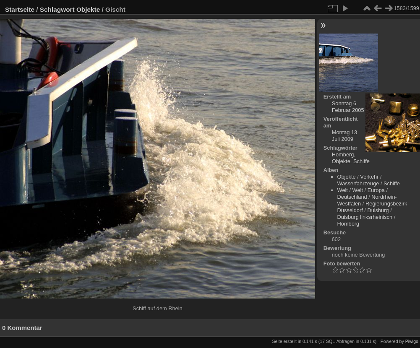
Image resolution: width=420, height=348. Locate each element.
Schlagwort (57, 9)
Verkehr (369, 177)
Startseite (19, 9)
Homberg (343, 154)
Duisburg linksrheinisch (365, 217)
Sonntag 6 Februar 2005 (348, 106)
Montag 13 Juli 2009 (344, 135)
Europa (376, 190)
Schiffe (361, 161)
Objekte (88, 9)
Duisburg (378, 210)
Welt (342, 190)
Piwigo (411, 341)
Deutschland (352, 197)
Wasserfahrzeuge (358, 183)
